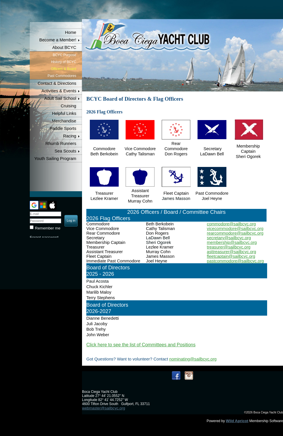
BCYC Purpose (64, 55)
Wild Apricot (237, 421)
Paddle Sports (63, 128)
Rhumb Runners (60, 143)
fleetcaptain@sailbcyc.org (231, 256)
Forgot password (44, 237)
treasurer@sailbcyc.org (228, 247)
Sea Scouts (65, 151)
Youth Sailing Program (55, 158)
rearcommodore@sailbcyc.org (235, 233)
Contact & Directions (57, 83)
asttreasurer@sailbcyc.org (231, 251)
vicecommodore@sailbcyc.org (235, 228)
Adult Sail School (60, 98)
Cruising (68, 106)
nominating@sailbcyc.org (193, 359)
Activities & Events (58, 91)
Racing (69, 136)
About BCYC (64, 47)
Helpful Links (64, 113)
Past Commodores (62, 76)
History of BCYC (63, 62)
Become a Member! (57, 40)
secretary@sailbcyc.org (229, 238)
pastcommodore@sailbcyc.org (235, 261)
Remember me (47, 228)
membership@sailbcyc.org (232, 242)
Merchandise (64, 121)
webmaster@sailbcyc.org (103, 408)
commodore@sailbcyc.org (231, 224)
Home (70, 32)
